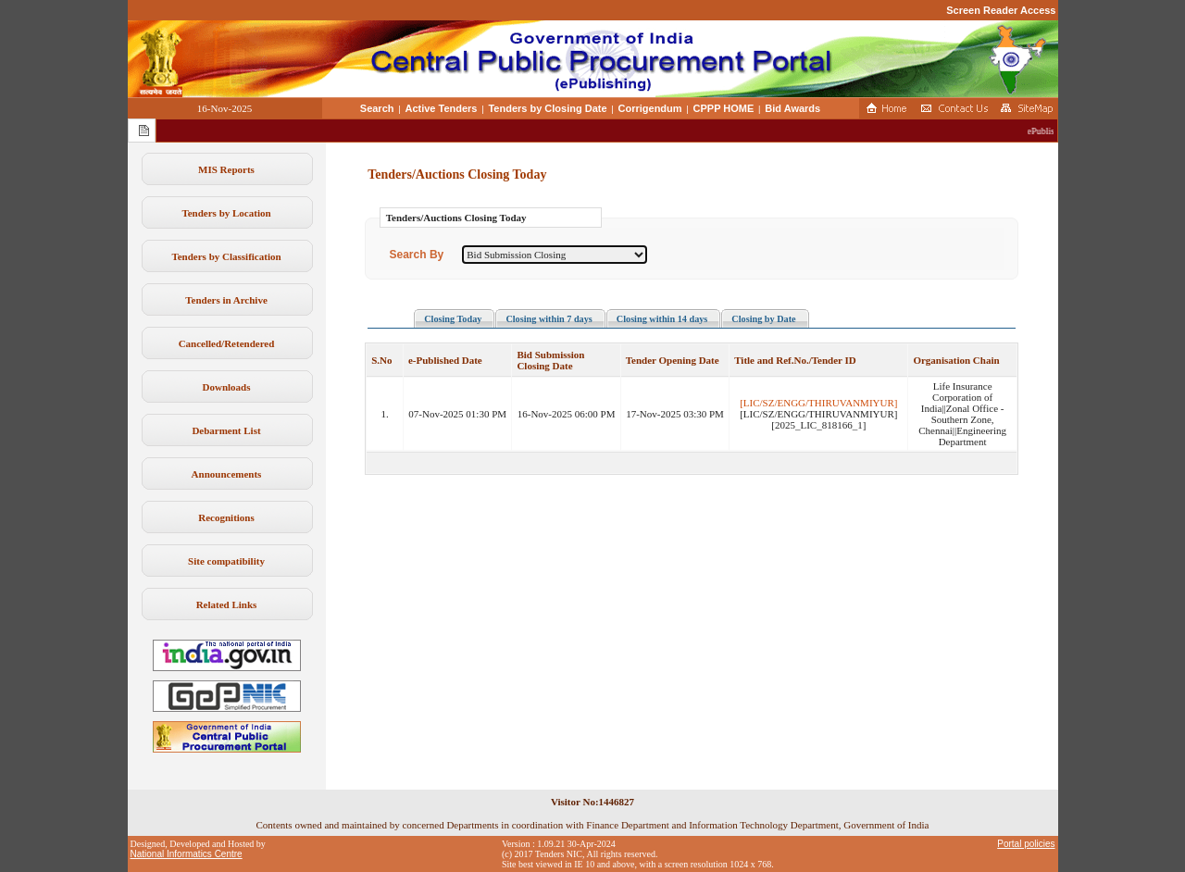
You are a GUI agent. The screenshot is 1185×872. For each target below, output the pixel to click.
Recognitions (226, 517)
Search (377, 108)
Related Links (226, 604)
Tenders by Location (225, 212)
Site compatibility (226, 561)
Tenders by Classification (226, 256)
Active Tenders (441, 108)
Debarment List (226, 430)
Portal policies (1025, 844)
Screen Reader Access (1000, 10)
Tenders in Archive (226, 299)
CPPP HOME (724, 108)
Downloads (227, 386)
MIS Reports (226, 169)
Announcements (227, 474)
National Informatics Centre (187, 854)
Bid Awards (792, 108)
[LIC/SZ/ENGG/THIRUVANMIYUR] (818, 402)
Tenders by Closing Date (547, 108)
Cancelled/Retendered (227, 343)
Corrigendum (650, 108)
